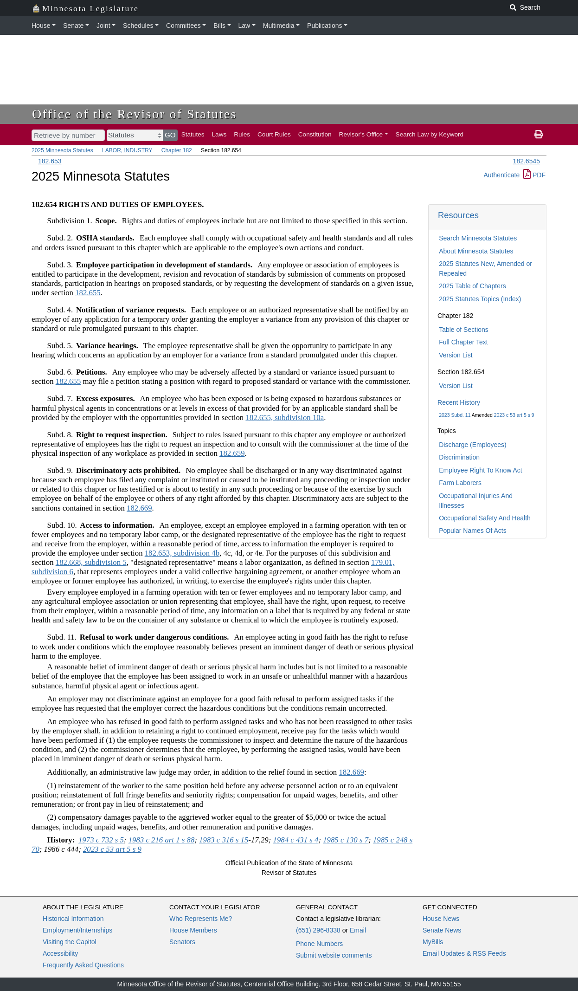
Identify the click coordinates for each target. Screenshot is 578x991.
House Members (193, 930)
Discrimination (459, 457)
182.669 (139, 508)
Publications (324, 25)
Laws (219, 134)
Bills (219, 25)
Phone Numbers (319, 943)
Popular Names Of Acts (473, 530)
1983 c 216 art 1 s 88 (161, 840)
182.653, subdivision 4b (182, 553)
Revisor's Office (361, 134)
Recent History (458, 402)
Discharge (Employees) (473, 444)
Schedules (138, 25)
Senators (182, 942)
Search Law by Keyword (430, 134)
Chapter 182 (176, 150)
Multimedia (279, 25)
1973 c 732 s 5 (101, 840)
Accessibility (60, 953)
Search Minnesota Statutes (478, 238)
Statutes (193, 134)
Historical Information (73, 918)
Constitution (315, 134)
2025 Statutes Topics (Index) (480, 299)
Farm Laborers (460, 482)
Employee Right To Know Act (480, 470)
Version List (455, 355)
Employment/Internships (77, 930)
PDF (534, 175)
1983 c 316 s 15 (223, 840)
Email (358, 930)
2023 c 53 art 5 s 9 (514, 415)
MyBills (433, 942)
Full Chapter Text (463, 342)
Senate (73, 25)
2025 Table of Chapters (472, 286)
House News (441, 918)
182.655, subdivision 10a (284, 417)
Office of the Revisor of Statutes (134, 114)
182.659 (232, 453)
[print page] (538, 135)
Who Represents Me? (200, 918)
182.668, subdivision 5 (91, 562)
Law (244, 25)
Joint (103, 25)
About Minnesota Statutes (476, 251)
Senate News (442, 930)
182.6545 (526, 161)
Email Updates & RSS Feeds (464, 953)
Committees (183, 25)
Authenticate (501, 175)
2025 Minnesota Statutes (62, 150)
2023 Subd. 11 (454, 415)
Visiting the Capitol (69, 942)
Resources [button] (458, 215)
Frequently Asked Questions (83, 965)
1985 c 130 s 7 (345, 840)
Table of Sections (463, 329)
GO (170, 135)
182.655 (88, 292)
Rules (242, 134)
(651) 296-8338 (318, 930)
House (41, 25)
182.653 (50, 161)
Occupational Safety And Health (485, 518)
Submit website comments (334, 955)
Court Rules (274, 134)
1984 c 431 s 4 (296, 840)
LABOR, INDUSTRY (127, 150)
